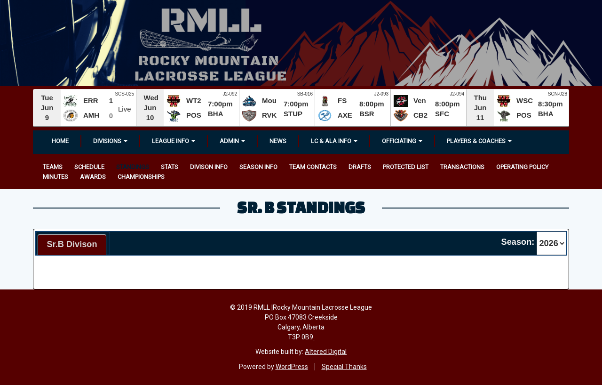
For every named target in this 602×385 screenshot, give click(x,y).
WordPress (292, 366)
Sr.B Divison (72, 244)
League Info (173, 140)
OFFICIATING (402, 140)
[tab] (72, 244)
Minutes (55, 176)
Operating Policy (522, 166)
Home (60, 140)
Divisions (110, 140)
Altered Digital (326, 351)
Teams (53, 166)
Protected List (405, 166)
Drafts (360, 166)
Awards (93, 176)
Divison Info (209, 166)
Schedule (89, 166)
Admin (232, 140)
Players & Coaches (479, 140)
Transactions (462, 166)
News (277, 140)
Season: (518, 242)
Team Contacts (313, 166)
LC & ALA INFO (334, 140)
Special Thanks (344, 366)
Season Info (258, 166)
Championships (141, 176)
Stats (169, 166)
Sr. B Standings (301, 207)
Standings (132, 166)
